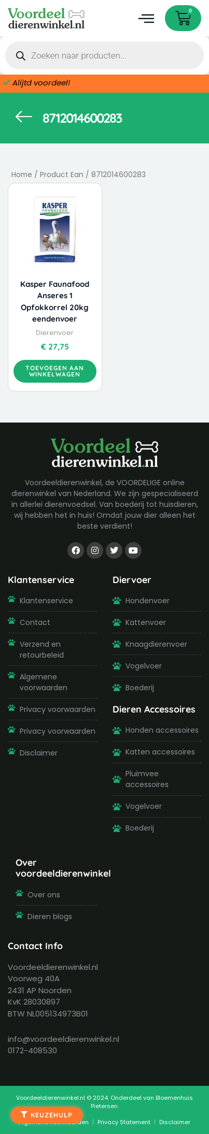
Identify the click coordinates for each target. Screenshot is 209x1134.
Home (21, 175)
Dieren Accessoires (154, 709)
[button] (146, 18)
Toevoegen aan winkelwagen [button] (54, 371)
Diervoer (132, 579)
